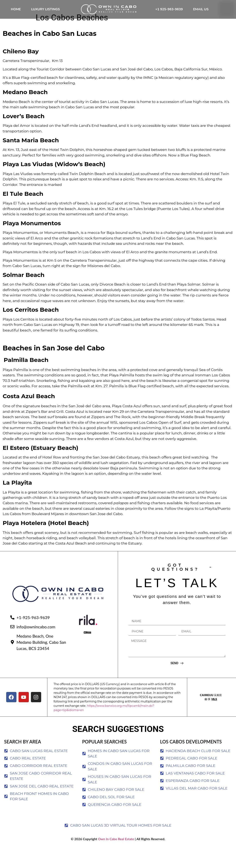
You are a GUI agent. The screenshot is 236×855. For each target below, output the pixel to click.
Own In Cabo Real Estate (115, 846)
